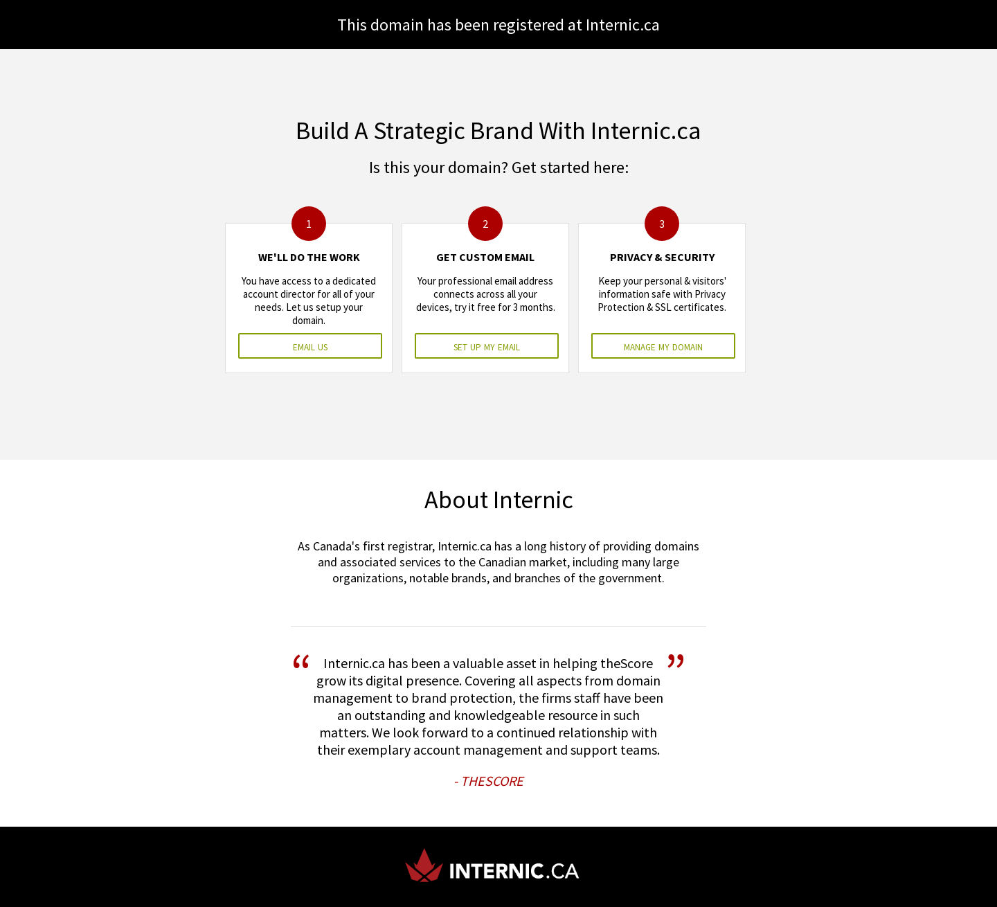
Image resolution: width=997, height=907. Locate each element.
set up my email (486, 346)
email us (310, 346)
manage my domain (663, 346)
